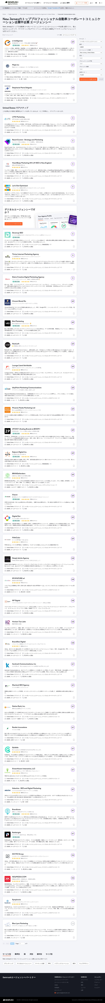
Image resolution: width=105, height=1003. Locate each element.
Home (4, 14)
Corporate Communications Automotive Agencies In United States (37, 14)
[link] (51, 3)
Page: (17, 943)
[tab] (7, 954)
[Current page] (22, 944)
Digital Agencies (12, 14)
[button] (91, 3)
